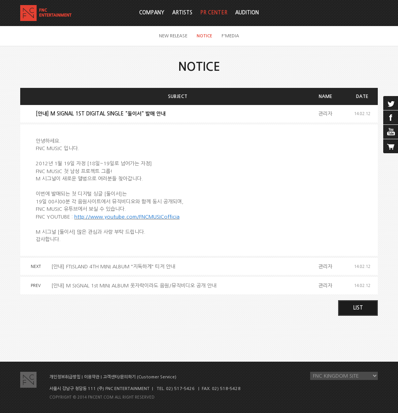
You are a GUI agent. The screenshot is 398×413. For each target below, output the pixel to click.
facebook (390, 117)
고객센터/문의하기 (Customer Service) (139, 377)
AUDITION (247, 12)
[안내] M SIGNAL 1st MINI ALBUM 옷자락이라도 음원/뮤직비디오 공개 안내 (133, 285)
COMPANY (151, 12)
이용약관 (92, 377)
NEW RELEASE (173, 36)
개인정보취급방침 (64, 377)
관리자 (325, 113)
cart (390, 146)
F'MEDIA (230, 36)
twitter (390, 103)
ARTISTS (182, 12)
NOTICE (204, 36)
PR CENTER (213, 12)
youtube (390, 132)
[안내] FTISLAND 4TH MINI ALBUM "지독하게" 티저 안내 (113, 266)
